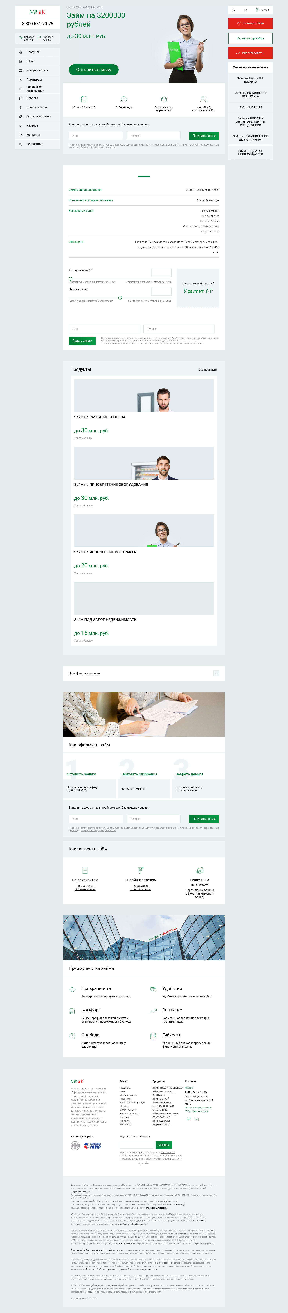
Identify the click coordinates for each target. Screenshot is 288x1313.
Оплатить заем (85, 889)
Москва (264, 9)
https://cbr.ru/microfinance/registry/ (169, 1204)
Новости (32, 98)
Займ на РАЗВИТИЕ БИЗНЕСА (250, 80)
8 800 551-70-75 (37, 23)
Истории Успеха (37, 70)
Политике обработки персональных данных (106, 1269)
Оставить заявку (93, 69)
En (245, 9)
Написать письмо (48, 38)
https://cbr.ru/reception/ (156, 1208)
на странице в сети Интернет (122, 1243)
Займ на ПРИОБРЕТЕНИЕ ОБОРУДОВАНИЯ (250, 138)
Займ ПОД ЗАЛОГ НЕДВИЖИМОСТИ (250, 152)
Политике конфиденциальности (142, 1269)
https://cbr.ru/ (171, 1201)
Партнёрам (34, 79)
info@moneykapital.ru (196, 1096)
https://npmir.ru (198, 1221)
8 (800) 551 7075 (77, 790)
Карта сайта (143, 1163)
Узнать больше (83, 438)
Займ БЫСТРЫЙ (250, 107)
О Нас (30, 61)
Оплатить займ (36, 107)
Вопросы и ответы (39, 116)
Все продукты (208, 369)
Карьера (32, 125)
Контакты (33, 135)
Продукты (33, 52)
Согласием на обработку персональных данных (150, 144)
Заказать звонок (29, 38)
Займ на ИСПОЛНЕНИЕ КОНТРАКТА (250, 94)
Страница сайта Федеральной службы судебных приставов (98, 1250)
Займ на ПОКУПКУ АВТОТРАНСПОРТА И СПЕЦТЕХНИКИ (250, 122)
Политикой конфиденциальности (98, 147)
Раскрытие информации (35, 89)
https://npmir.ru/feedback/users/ (132, 1224)
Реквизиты (34, 144)
